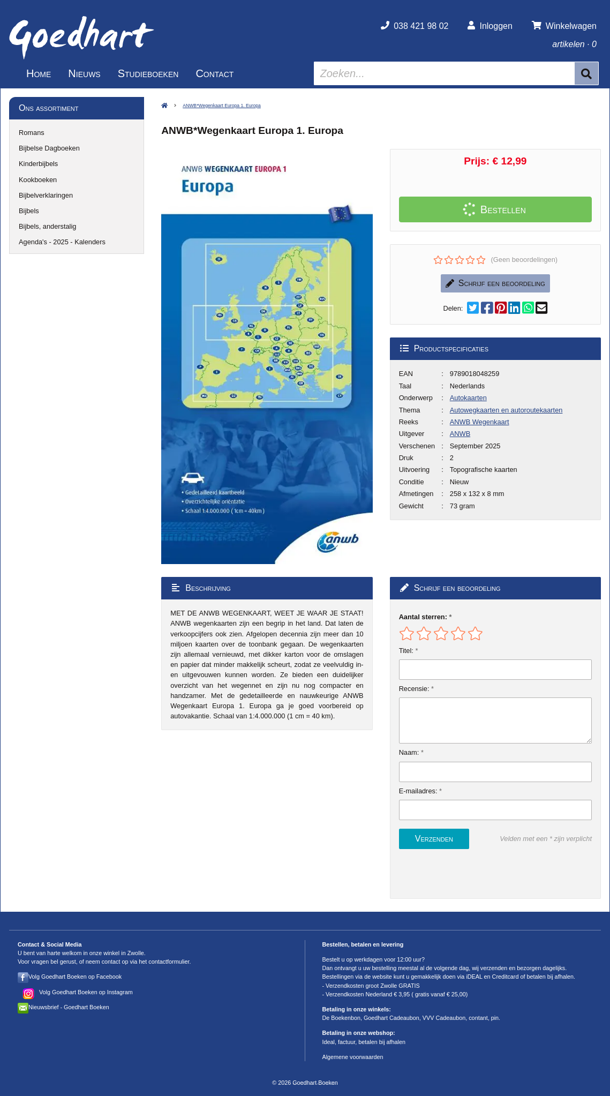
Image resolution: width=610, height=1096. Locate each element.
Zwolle (135, 953)
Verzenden (434, 838)
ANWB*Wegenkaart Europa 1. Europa (222, 105)
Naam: (409, 752)
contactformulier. (169, 961)
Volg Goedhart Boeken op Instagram (86, 992)
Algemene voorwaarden (352, 1057)
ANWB (460, 434)
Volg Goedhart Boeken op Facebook (75, 976)
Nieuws (84, 73)
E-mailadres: (418, 791)
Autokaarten (468, 398)
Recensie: (414, 689)
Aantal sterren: (423, 617)
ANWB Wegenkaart (479, 422)
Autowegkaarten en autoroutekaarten (506, 410)
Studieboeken (148, 73)
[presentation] (467, 874)
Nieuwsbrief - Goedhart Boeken (68, 1007)
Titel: (406, 651)
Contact (214, 73)
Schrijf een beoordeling (495, 283)
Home (38, 73)
